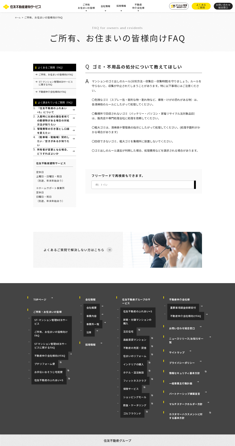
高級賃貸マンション (131, 342)
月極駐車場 (155, 421)
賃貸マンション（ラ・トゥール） (147, 418)
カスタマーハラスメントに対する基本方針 (187, 389)
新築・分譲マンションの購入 (136, 331)
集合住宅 (202, 418)
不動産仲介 (53, 421)
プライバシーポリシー (179, 358)
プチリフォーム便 (41, 359)
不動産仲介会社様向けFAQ (46, 353)
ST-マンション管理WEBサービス (49, 334)
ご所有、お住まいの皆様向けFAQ (49, 339)
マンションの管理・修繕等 (133, 421)
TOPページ (36, 320)
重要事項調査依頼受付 (179, 326)
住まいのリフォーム (131, 352)
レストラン (188, 421)
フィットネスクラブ (131, 368)
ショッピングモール (131, 378)
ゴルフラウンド (129, 389)
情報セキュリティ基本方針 (181, 364)
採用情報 (121, 5)
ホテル (66, 421)
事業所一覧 (90, 337)
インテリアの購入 (130, 357)
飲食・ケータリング (131, 384)
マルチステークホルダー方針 (183, 382)
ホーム (19, 17)
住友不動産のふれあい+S (45, 369)
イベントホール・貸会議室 (78, 418)
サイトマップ (174, 352)
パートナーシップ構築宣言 (181, 376)
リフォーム (39, 421)
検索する (186, 184)
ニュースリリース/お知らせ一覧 (184, 347)
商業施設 (113, 421)
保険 (199, 421)
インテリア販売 (171, 421)
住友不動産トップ (37, 418)
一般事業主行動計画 (177, 370)
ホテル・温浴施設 (130, 363)
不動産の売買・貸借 (131, 347)
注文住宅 (125, 337)
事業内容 (88, 331)
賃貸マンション (174, 418)
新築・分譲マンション (118, 418)
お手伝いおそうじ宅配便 (44, 364)
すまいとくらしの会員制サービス (108, 425)
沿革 (86, 342)
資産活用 (99, 418)
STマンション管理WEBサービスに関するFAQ (50, 346)
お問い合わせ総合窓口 (179, 341)
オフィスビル (56, 418)
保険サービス (127, 373)
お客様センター (135, 425)
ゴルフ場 (100, 421)
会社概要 (88, 326)
